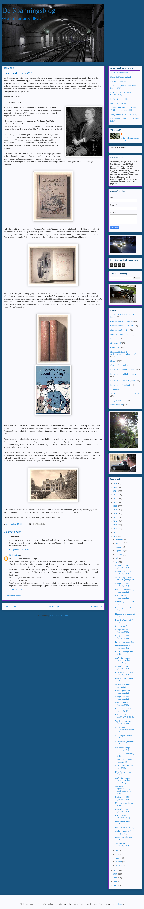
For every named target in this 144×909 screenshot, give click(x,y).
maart (118, 858)
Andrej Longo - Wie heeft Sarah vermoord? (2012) (125, 729)
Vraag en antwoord (117, 400)
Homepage (54, 606)
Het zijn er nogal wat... (119, 103)
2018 (115, 513)
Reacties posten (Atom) (59, 616)
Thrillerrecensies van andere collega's (125, 394)
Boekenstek (14, 555)
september (120, 551)
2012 (115, 536)
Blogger (120, 904)
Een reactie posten (14, 595)
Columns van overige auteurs (121, 321)
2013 (115, 532)
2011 (115, 870)
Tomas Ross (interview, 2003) (122, 73)
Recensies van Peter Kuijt (120, 385)
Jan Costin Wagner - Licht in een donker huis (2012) (123, 660)
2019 (115, 510)
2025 (115, 487)
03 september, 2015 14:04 (19, 549)
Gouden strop (115, 347)
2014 (115, 529)
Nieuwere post (10, 606)
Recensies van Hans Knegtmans (122, 381)
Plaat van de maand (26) (124, 827)
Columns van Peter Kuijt (120, 330)
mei (117, 850)
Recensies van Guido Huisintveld (123, 374)
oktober (119, 547)
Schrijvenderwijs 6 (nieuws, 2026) (123, 114)
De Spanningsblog (28, 10)
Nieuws (113, 361)
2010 (115, 874)
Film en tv (114, 339)
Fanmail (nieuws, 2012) (124, 642)
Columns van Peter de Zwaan (121, 326)
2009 (115, 878)
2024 (115, 491)
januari (118, 865)
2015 (115, 525)
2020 (115, 506)
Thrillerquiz (115, 389)
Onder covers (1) (121, 626)
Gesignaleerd (115, 343)
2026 (115, 483)
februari (119, 862)
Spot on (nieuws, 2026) (119, 81)
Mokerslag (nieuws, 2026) (120, 77)
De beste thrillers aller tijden (121, 334)
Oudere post (97, 606)
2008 (115, 881)
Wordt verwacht (116, 405)
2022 (115, 499)
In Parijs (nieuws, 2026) (119, 99)
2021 (115, 502)
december (120, 539)
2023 (115, 495)
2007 (115, 885)
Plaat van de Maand (118, 365)
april (118, 854)
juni (117, 562)
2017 (115, 517)
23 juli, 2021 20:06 (16, 589)
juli (117, 558)
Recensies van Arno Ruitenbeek (122, 370)
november (120, 543)
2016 (115, 521)
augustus (119, 554)
